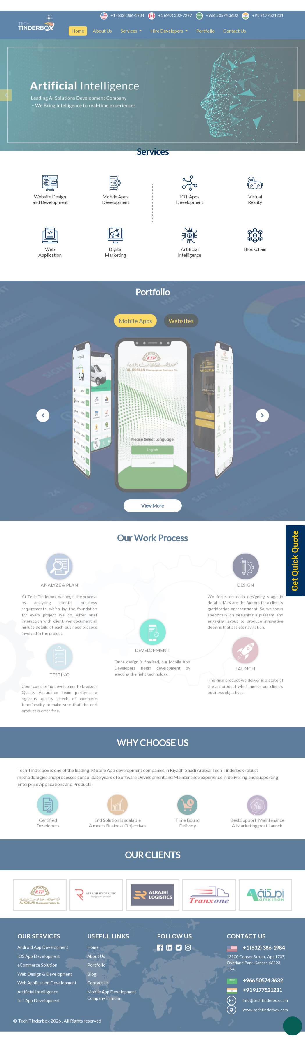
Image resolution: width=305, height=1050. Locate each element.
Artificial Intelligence (37, 1008)
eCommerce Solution (37, 981)
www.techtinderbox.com (265, 1026)
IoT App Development (38, 1017)
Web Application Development (46, 999)
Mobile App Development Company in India (111, 1012)
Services (129, 47)
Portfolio (205, 47)
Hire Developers (167, 47)
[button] (6, 112)
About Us (102, 47)
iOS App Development (38, 973)
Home (79, 46)
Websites (181, 337)
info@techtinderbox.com (265, 1017)
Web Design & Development (44, 990)
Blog (92, 990)
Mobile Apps (135, 337)
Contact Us (234, 47)
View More (152, 522)
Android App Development (42, 964)
